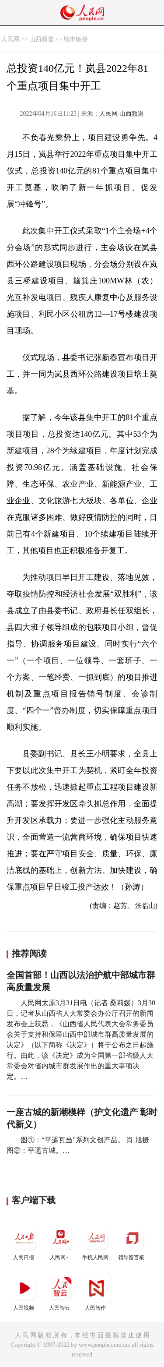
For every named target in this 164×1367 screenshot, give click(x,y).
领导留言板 (132, 1241)
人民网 (10, 39)
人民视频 (24, 1292)
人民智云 (60, 1292)
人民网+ (60, 1241)
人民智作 (96, 1292)
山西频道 (41, 39)
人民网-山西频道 (121, 113)
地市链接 (75, 39)
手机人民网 (96, 1241)
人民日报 (24, 1241)
